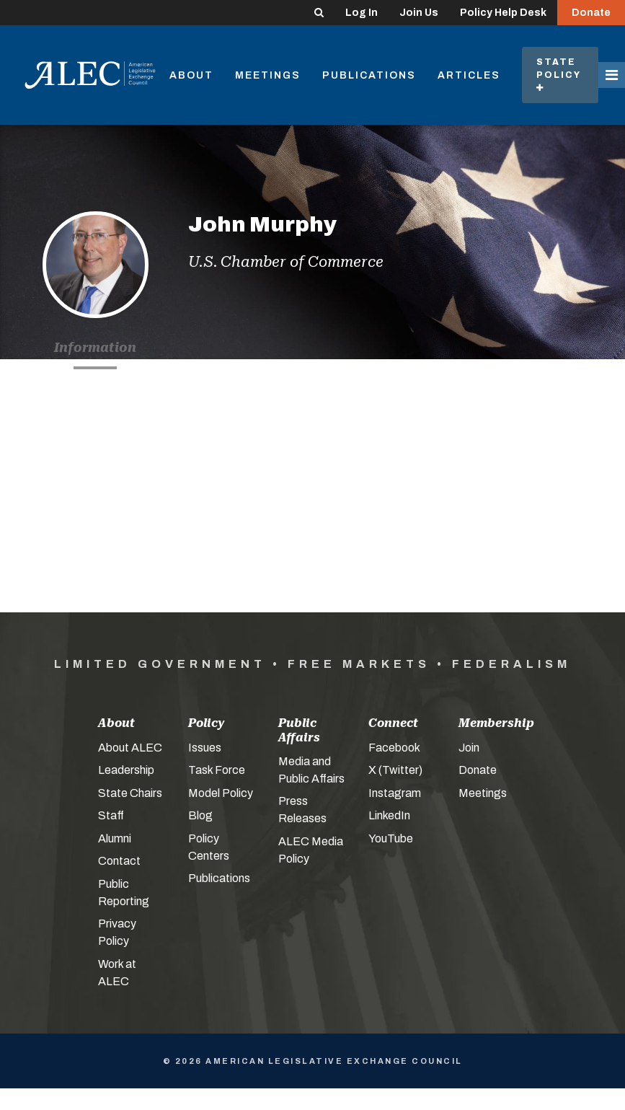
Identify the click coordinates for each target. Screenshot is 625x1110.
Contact (119, 861)
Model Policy (220, 793)
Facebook (394, 747)
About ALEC (130, 747)
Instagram (394, 793)
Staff (111, 815)
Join (468, 747)
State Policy (560, 74)
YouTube (390, 838)
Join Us (418, 12)
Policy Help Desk (503, 12)
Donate (591, 12)
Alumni (114, 838)
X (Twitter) (395, 770)
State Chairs (130, 793)
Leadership (126, 770)
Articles (469, 75)
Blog (200, 815)
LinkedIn (389, 815)
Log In (361, 12)
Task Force (216, 770)
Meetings (268, 75)
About (191, 75)
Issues (204, 747)
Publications (369, 75)
